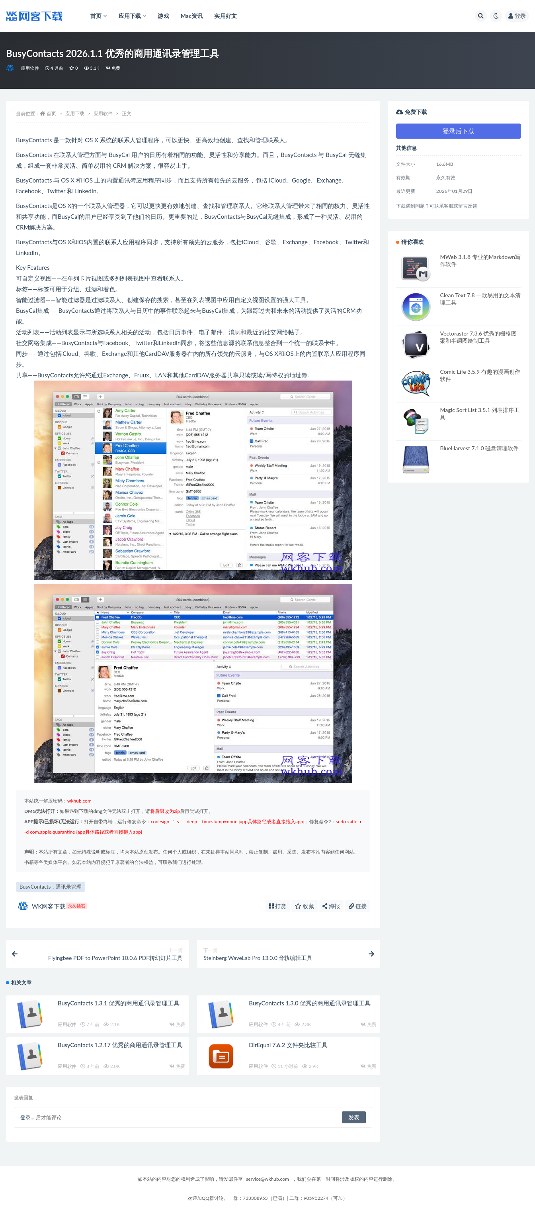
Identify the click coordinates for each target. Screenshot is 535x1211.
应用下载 (74, 113)
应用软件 (30, 68)
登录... (27, 1117)
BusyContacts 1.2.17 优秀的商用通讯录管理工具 (120, 1044)
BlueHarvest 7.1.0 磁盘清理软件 (479, 448)
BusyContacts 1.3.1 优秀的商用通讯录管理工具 (118, 1003)
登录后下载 (458, 131)
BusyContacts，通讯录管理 (51, 886)
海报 (331, 906)
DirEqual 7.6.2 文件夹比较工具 (288, 1044)
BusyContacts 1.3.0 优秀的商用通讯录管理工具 (309, 1003)
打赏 (278, 906)
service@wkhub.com (267, 1179)
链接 (358, 906)
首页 (51, 113)
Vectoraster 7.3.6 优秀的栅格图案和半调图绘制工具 (478, 337)
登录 (517, 15)
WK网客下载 (52, 906)
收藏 (304, 906)
